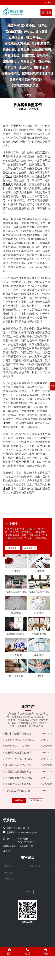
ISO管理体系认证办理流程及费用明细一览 (18, 746)
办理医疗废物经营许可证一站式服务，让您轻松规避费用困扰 (18, 772)
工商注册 (16, 227)
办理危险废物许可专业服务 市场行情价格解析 (18, 778)
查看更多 (13, 548)
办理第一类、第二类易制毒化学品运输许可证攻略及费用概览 (18, 759)
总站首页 (7, 851)
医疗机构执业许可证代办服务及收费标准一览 (18, 734)
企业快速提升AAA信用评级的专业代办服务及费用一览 (18, 740)
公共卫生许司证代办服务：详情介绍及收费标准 (18, 791)
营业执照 (16, 125)
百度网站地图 (9, 846)
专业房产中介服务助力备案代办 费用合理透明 (18, 784)
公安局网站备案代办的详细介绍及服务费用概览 (18, 753)
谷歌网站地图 (26, 846)
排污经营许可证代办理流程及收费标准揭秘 (18, 765)
